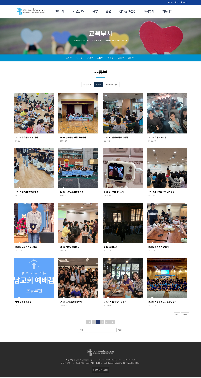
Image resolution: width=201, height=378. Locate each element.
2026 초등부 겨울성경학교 (72, 193)
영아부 (69, 58)
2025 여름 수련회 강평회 (115, 302)
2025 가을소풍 (111, 247)
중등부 (110, 58)
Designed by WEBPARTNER (127, 363)
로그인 (177, 2)
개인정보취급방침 (100, 370)
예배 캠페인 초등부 (23, 302)
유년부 (90, 58)
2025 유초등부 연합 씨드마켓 (161, 193)
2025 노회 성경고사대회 (26, 247)
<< (88, 322)
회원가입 (184, 2)
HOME (171, 2)
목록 (177, 315)
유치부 (79, 58)
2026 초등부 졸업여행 (114, 193)
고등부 (121, 58)
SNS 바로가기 (112, 85)
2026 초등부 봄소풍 (157, 138)
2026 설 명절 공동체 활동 (26, 193)
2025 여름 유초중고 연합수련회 (162, 302)
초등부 (100, 58)
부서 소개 (87, 85)
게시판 (98, 85)
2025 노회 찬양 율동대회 (71, 302)
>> (112, 322)
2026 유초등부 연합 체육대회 (73, 138)
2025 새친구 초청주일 (70, 247)
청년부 (131, 58)
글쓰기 (185, 315)
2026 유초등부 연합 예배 (26, 138)
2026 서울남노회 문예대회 (116, 138)
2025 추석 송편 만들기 (158, 247)
